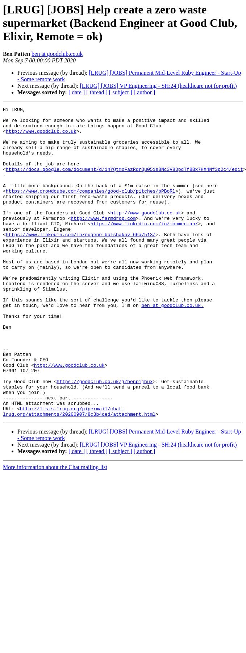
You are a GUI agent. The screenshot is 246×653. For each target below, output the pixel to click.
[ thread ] (97, 92)
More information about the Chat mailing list (55, 529)
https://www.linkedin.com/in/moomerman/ (144, 247)
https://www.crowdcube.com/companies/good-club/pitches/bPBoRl (90, 208)
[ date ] (76, 92)
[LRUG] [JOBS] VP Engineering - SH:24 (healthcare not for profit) (158, 86)
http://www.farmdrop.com (103, 241)
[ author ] (144, 92)
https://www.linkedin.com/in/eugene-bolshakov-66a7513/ (80, 260)
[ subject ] (120, 92)
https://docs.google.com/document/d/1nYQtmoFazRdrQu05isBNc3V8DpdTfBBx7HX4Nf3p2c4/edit (124, 182)
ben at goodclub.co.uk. (172, 345)
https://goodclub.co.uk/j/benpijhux (105, 437)
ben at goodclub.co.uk (57, 54)
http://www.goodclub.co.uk (41, 136)
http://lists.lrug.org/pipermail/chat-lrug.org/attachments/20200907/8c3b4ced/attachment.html (79, 472)
